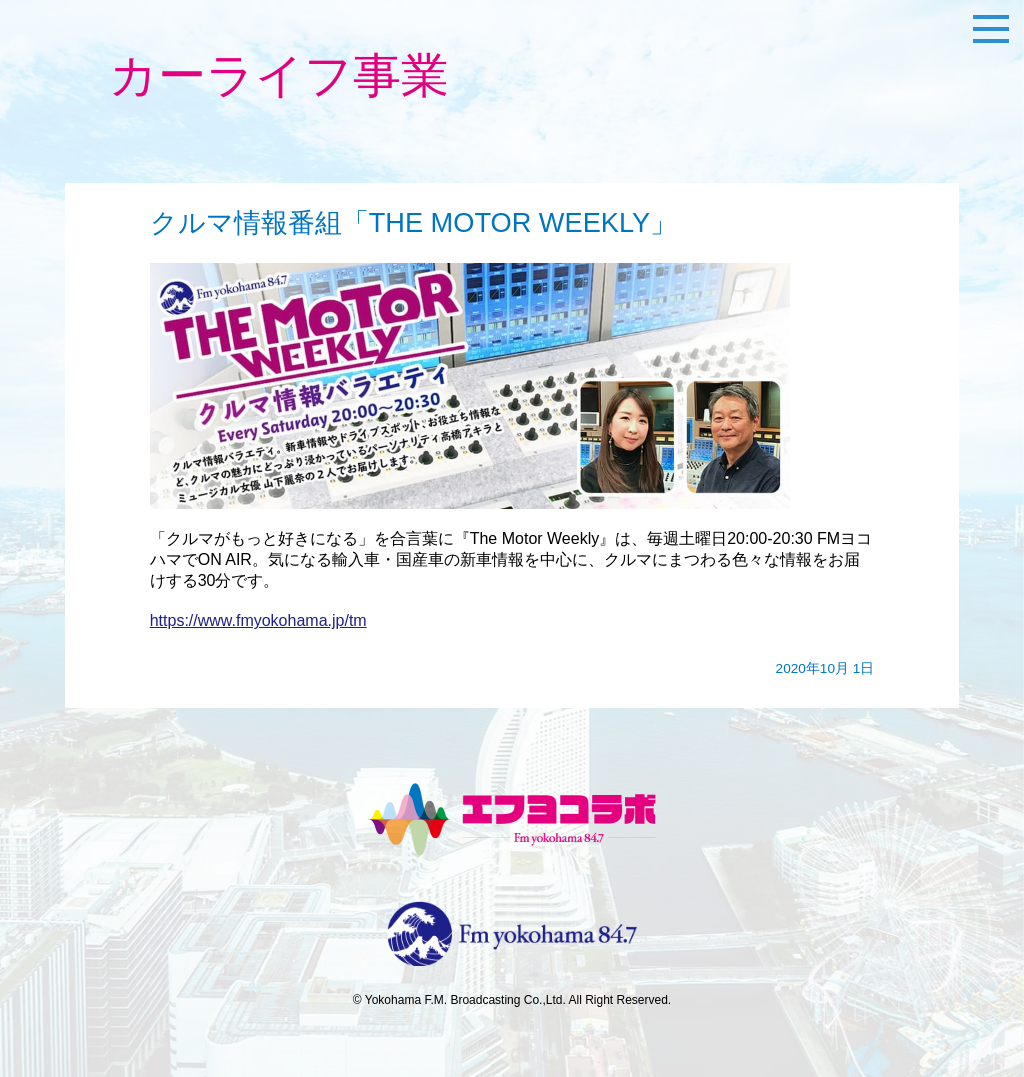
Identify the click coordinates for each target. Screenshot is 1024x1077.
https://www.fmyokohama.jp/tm (258, 620)
